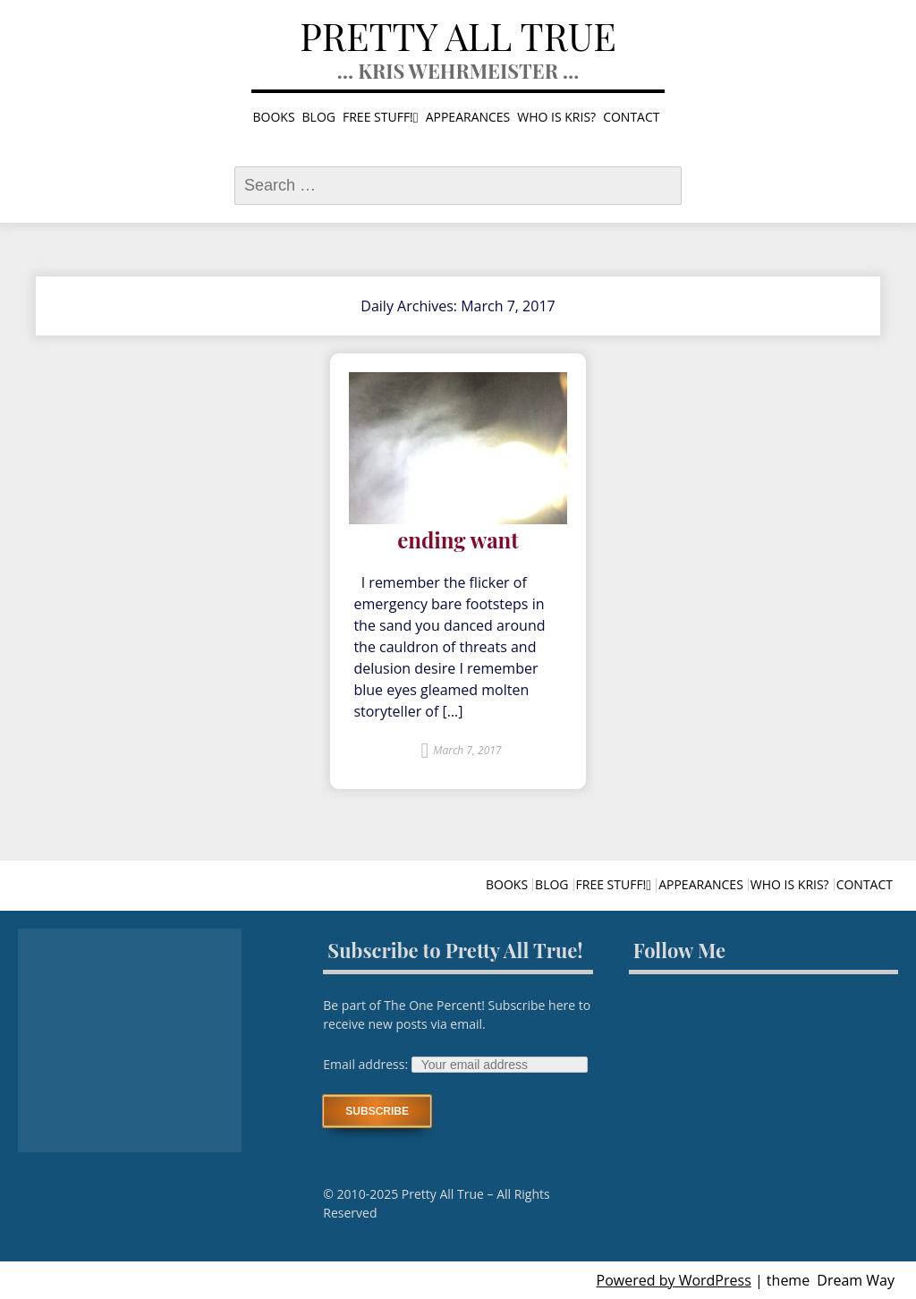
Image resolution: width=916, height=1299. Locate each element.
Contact (631, 116)
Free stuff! (378, 116)
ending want (458, 540)
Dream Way (856, 1280)
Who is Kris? (556, 116)
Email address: (367, 1064)
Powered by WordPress (674, 1280)
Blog (318, 116)
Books (274, 116)
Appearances (468, 116)
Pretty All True (458, 36)
